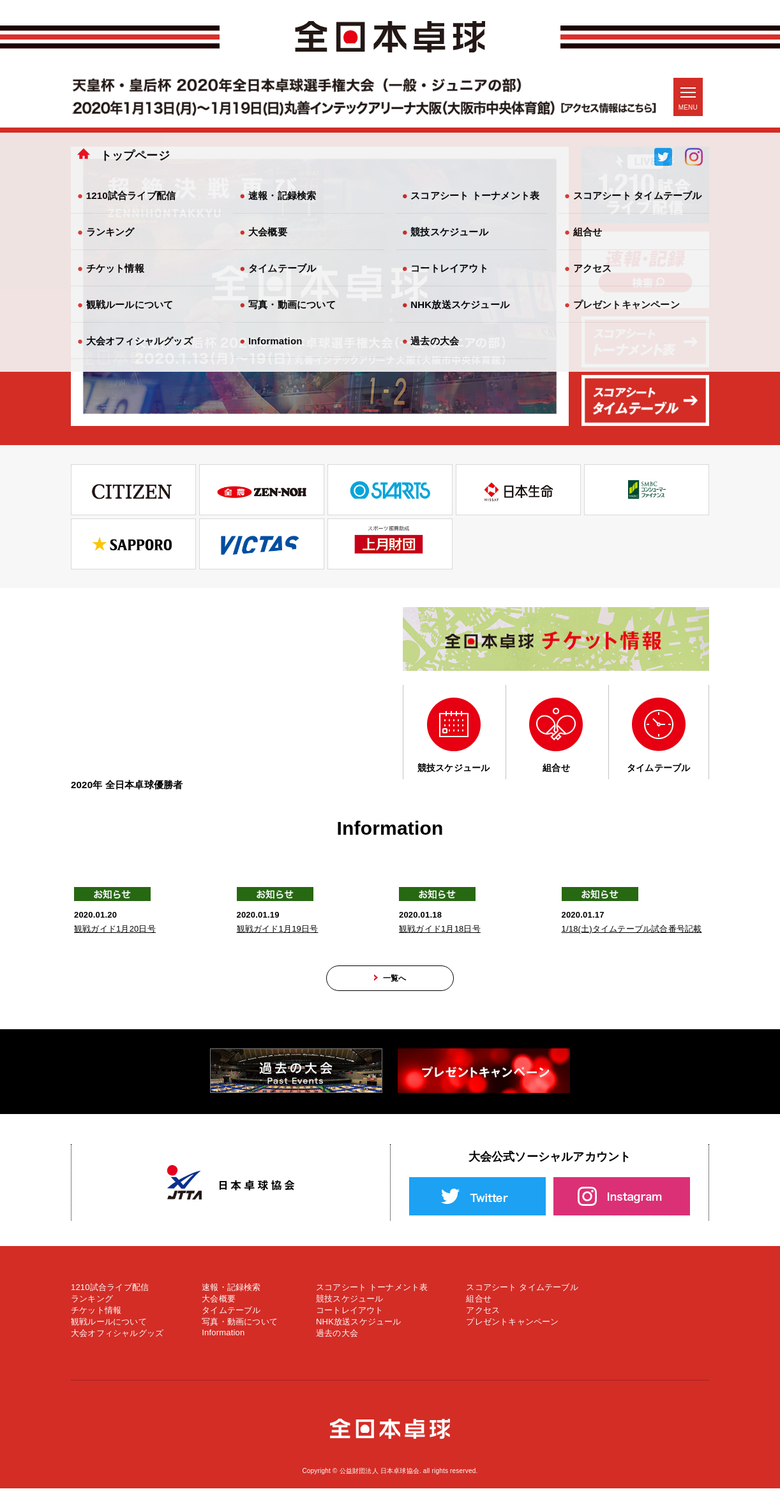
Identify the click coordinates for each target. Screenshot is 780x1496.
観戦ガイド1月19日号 (278, 929)
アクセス (483, 1318)
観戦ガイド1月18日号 (440, 929)
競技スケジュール (350, 1306)
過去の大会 (337, 1341)
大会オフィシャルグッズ (117, 1341)
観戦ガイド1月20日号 (115, 929)
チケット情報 (96, 1318)
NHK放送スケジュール (358, 1329)
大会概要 (219, 1306)
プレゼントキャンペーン (512, 1329)
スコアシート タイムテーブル (522, 1295)
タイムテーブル (231, 1318)
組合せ (478, 1306)
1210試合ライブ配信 (110, 1295)
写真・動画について (240, 1329)
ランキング (92, 1306)
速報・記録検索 (231, 1295)
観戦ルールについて (109, 1329)
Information (223, 1340)
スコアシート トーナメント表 (372, 1295)
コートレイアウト (350, 1318)
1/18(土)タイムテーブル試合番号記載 (632, 929)
